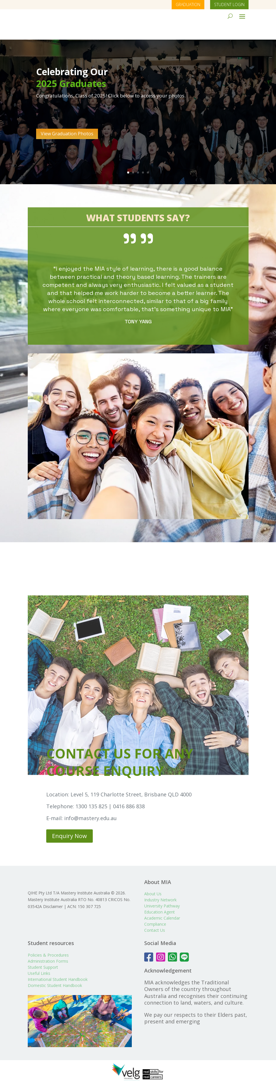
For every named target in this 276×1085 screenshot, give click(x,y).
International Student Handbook (58, 980)
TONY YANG (138, 304)
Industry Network (160, 882)
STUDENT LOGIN (229, 4)
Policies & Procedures (48, 956)
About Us (153, 876)
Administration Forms (48, 962)
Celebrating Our (72, 54)
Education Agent (159, 895)
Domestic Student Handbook (55, 986)
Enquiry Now (69, 819)
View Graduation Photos (67, 117)
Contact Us (154, 913)
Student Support (43, 968)
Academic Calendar (162, 901)
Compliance (155, 907)
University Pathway (162, 889)
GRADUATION (188, 4)
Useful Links (39, 974)
